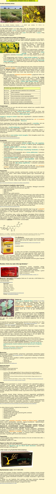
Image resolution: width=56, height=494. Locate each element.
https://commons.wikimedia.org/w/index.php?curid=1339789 (12, 26)
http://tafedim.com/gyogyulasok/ (30, 323)
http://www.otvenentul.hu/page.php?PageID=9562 (10, 206)
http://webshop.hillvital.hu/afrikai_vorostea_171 (29, 274)
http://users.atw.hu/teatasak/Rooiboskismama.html (10, 137)
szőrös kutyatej (19, 300)
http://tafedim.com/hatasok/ (10, 324)
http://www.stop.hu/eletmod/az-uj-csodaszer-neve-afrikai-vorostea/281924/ (14, 182)
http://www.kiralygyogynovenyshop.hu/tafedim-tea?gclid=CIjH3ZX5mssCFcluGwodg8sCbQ (18, 403)
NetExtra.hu (24, 120)
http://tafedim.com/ (13, 363)
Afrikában (35, 300)
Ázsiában (42, 300)
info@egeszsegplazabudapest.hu (6, 282)
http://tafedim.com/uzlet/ (18, 355)
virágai (24, 32)
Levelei (14, 30)
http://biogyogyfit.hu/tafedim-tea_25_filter (8, 483)
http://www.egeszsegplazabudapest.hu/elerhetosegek (13, 292)
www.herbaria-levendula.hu (13, 294)
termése (39, 32)
